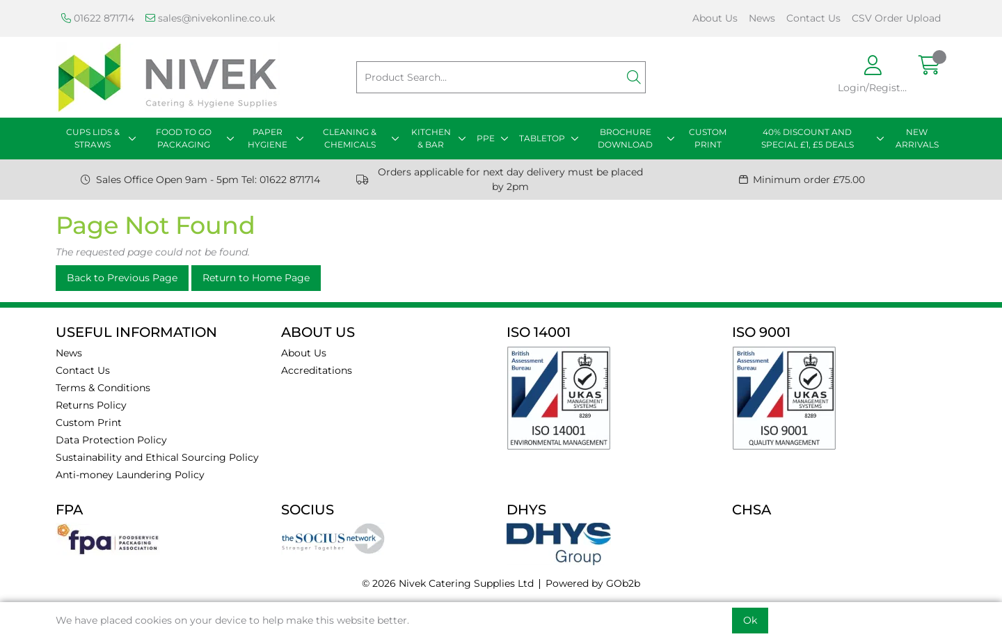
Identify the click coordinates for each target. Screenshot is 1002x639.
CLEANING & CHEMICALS (349, 138)
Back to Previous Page (122, 277)
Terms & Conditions (103, 387)
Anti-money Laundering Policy (130, 474)
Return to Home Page (256, 277)
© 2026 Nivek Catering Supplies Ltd (448, 583)
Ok (750, 620)
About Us (715, 18)
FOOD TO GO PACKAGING (184, 138)
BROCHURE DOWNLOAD (625, 138)
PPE (486, 138)
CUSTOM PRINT (707, 138)
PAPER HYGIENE (267, 138)
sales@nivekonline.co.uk (210, 18)
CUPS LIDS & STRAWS (93, 138)
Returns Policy (91, 405)
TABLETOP (542, 138)
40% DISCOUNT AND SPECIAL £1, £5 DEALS (807, 138)
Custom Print (89, 422)
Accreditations (316, 370)
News (762, 18)
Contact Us (813, 18)
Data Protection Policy (111, 440)
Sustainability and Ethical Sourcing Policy (157, 457)
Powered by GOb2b (593, 583)
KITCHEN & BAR (431, 138)
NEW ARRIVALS (917, 138)
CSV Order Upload (896, 18)
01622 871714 (97, 18)
